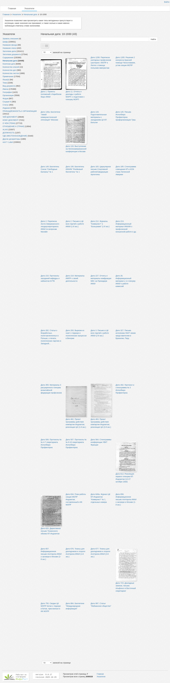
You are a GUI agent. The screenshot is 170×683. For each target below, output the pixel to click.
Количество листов (11, 73)
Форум (5, 98)
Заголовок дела (9, 51)
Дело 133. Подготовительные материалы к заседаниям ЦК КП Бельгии (99, 117)
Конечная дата (9, 64)
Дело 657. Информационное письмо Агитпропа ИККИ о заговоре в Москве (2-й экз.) (51, 554)
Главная (12, 8)
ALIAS (5, 129)
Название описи (9, 48)
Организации (8, 95)
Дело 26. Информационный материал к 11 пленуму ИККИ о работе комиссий (125, 281)
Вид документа (9, 86)
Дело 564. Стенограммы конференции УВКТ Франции (101, 442)
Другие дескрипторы (11, 139)
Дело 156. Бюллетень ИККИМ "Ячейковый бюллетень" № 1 (75, 169)
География (7, 92)
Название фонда (10, 45)
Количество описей (11, 67)
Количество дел (9, 70)
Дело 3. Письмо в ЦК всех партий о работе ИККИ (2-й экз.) (100, 333)
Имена (5, 89)
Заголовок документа (12, 54)
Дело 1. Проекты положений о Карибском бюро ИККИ (51, 94)
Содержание (8, 57)
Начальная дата (30, 14)
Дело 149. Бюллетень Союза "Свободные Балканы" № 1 (50, 169)
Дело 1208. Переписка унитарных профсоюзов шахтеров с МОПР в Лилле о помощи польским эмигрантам (101, 62)
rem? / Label (8, 142)
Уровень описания (10, 39)
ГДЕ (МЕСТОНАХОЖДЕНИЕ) (15, 136)
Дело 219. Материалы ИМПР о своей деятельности (75, 278)
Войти (166, 2)
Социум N (7, 102)
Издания (6, 108)
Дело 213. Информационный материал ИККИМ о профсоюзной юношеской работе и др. (126, 226)
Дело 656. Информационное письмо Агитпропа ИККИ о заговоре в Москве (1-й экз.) (126, 499)
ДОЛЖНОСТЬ (9, 133)
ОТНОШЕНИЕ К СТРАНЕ (13, 126)
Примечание (8, 76)
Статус (5, 105)
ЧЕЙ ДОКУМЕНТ (10, 117)
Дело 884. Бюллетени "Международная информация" (75, 606)
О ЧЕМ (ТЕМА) (9, 123)
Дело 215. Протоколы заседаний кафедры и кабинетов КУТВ (50, 278)
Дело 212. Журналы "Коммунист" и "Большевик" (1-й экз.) (100, 224)
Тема (5, 83)
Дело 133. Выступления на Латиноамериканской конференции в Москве (76, 149)
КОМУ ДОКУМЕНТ (11, 120)
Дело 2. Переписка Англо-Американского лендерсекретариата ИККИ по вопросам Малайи (50, 226)
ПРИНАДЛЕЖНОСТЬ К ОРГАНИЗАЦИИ (20, 111)
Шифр (5, 42)
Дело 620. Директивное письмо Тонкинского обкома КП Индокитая (51, 531)
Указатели (29, 8)
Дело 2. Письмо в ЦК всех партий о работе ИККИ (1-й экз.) (75, 224)
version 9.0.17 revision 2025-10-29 (45, 676)
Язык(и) (6, 80)
